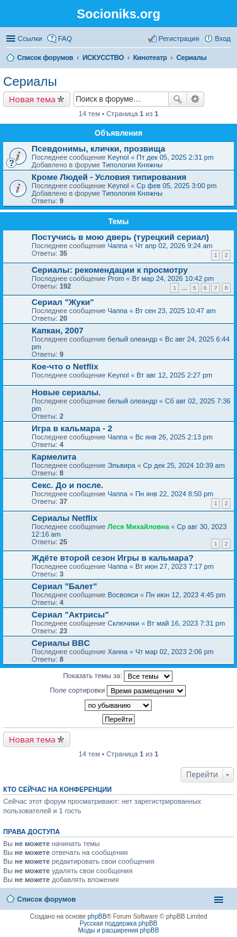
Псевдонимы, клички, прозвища (98, 148)
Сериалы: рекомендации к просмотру (110, 270)
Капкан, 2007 (57, 330)
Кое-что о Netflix (65, 366)
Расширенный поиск (195, 99)
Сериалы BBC (61, 643)
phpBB (97, 916)
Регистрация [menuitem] (179, 38)
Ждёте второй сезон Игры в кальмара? (112, 558)
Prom (115, 278)
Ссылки (30, 38)
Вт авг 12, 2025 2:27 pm (174, 375)
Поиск (177, 99)
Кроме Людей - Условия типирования (109, 177)
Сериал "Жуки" (63, 302)
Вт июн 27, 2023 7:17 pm (174, 566)
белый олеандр (132, 339)
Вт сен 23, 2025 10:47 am (175, 310)
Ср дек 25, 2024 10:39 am (183, 465)
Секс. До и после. (67, 485)
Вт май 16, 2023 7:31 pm (186, 623)
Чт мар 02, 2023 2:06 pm (174, 651)
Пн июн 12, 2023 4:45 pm (186, 595)
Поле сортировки (118, 690)
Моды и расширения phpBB (118, 930)
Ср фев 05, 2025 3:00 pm (177, 185)
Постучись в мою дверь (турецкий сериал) (120, 237)
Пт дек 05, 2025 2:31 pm (175, 157)
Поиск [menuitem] (227, 59)
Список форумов (46, 899)
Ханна (117, 651)
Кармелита (54, 457)
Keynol (118, 157)
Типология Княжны (132, 165)
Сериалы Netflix (64, 518)
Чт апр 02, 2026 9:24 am (173, 245)
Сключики (123, 623)
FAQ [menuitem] (65, 38)
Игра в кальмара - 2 (72, 428)
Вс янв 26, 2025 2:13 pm (173, 437)
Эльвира (121, 465)
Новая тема (32, 99)
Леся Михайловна (138, 526)
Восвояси (122, 595)
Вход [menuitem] (223, 38)
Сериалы (30, 81)
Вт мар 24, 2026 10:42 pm (173, 278)
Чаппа (117, 245)
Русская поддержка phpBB (118, 923)
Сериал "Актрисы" (70, 614)
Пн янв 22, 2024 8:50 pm (174, 494)
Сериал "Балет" (64, 586)
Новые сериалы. (66, 392)
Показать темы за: (118, 676)
